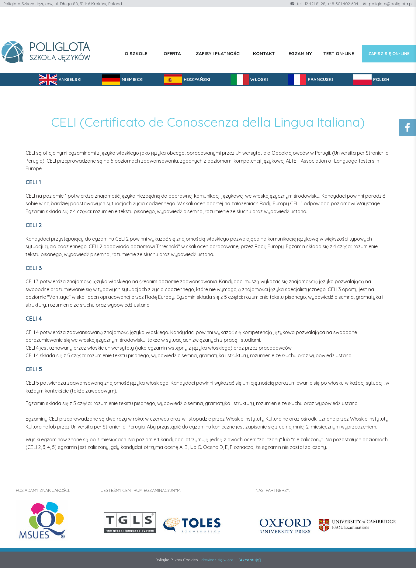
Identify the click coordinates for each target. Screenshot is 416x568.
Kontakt (264, 53)
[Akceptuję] (249, 559)
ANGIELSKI (70, 79)
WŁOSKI (259, 79)
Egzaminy (300, 53)
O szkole (136, 53)
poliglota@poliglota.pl (391, 3)
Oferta (172, 53)
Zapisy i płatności (218, 53)
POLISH (381, 79)
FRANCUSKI (320, 79)
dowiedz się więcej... (219, 559)
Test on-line (338, 53)
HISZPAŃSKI (197, 79)
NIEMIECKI (133, 79)
